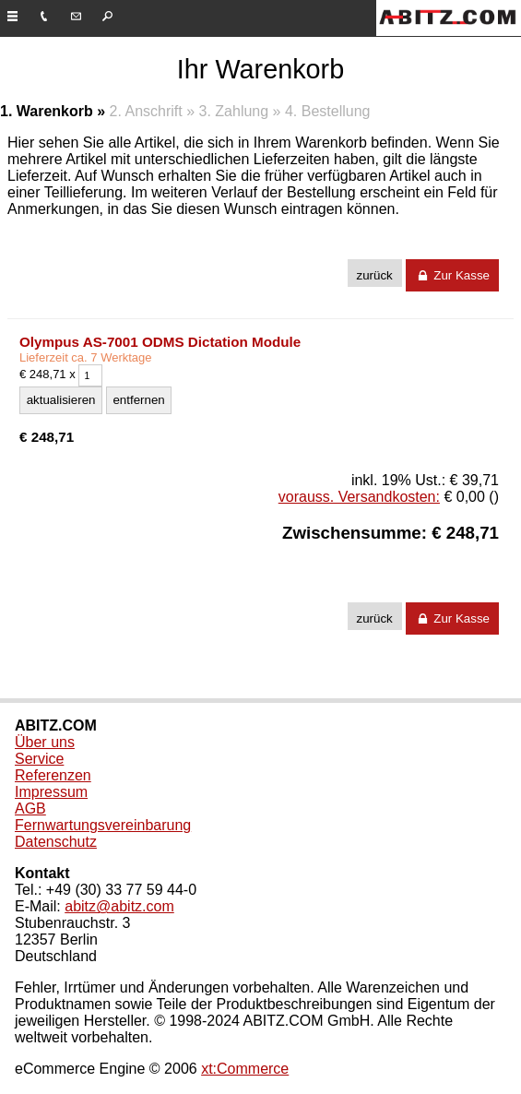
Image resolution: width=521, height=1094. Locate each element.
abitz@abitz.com (119, 906)
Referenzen (53, 775)
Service (39, 759)
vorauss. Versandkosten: (359, 497)
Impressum (51, 792)
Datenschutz (56, 842)
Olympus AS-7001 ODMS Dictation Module (160, 342)
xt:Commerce (245, 1068)
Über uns (45, 742)
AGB (30, 808)
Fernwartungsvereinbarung (103, 825)
